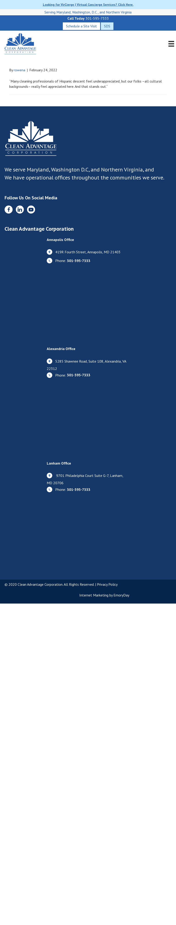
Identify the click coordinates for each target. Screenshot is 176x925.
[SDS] (107, 26)
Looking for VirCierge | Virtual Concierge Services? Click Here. (88, 5)
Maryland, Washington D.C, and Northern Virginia (85, 169)
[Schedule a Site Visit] (81, 26)
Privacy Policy (107, 584)
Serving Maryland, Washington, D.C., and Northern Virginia (88, 12)
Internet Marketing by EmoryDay (104, 595)
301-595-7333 (97, 18)
